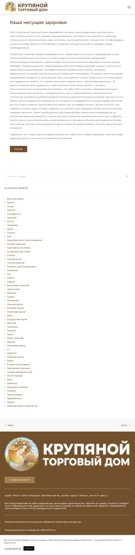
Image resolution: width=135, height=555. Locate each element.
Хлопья (11, 210)
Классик (11, 330)
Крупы (10, 202)
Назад (18, 149)
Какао (10, 360)
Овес (10, 315)
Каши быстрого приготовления (24, 240)
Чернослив (13, 289)
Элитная (11, 323)
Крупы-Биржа (15, 394)
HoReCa (11, 390)
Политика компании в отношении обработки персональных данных (43, 522)
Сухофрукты (14, 214)
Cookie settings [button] (12, 548)
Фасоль (11, 342)
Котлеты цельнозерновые (21, 266)
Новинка (12, 383)
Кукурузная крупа (17, 319)
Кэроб (10, 402)
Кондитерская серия (18, 251)
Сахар (10, 206)
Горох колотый (15, 338)
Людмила (12, 225)
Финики (11, 293)
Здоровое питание (17, 387)
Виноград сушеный (18, 285)
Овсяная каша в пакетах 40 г (23, 406)
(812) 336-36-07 (19, 480)
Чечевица (12, 270)
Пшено (11, 232)
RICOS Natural (14, 375)
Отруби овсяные (16, 244)
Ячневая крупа (15, 308)
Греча (10, 229)
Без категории (15, 199)
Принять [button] (28, 548)
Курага (11, 296)
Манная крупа (15, 304)
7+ (8, 349)
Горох (10, 334)
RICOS (10, 221)
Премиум (12, 327)
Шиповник (13, 300)
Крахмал (11, 217)
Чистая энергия (16, 262)
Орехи (10, 278)
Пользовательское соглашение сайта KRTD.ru (30, 530)
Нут (9, 274)
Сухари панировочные (19, 372)
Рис (9, 236)
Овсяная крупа (15, 357)
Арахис (11, 281)
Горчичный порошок (18, 368)
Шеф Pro (12, 353)
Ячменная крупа (16, 311)
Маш (9, 379)
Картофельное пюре (18, 247)
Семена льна (14, 259)
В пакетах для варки (18, 364)
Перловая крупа (16, 345)
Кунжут (11, 255)
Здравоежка (14, 398)
